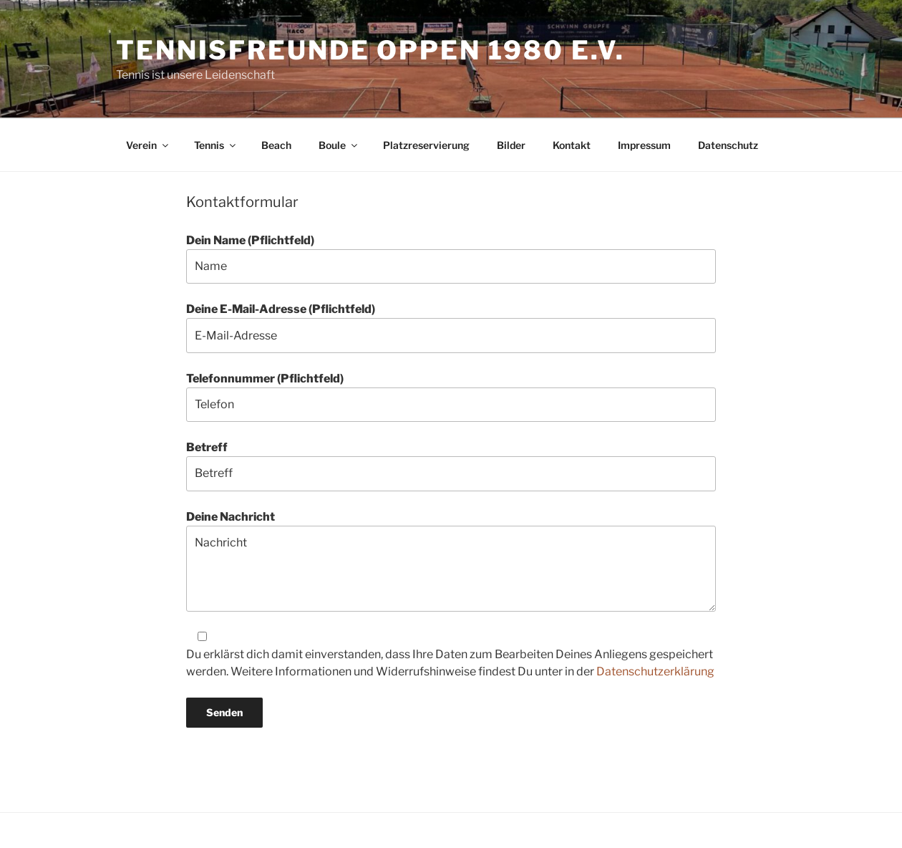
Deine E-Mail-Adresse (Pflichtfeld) (451, 327)
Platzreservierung (426, 145)
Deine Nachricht (451, 561)
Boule (339, 145)
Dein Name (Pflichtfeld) (451, 258)
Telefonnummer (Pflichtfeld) (451, 397)
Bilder (511, 145)
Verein (148, 145)
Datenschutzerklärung (655, 671)
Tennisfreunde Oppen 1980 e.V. (370, 50)
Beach (276, 145)
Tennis (216, 145)
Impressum (644, 145)
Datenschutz (728, 145)
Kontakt (572, 145)
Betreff (451, 465)
